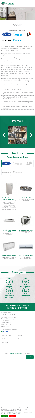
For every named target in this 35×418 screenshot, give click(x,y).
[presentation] (11, 357)
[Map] (17, 383)
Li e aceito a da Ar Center (15, 353)
